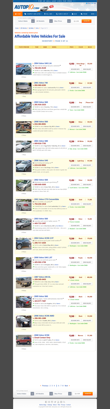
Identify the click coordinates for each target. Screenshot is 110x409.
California (72, 72)
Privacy (63, 405)
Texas (71, 110)
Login (94, 3)
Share (89, 3)
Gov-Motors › (60, 226)
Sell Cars (48, 14)
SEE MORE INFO (75, 69)
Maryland (72, 229)
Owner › (56, 70)
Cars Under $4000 (80, 91)
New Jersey (73, 149)
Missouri (72, 129)
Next (67, 386)
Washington (73, 246)
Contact (68, 405)
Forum (84, 14)
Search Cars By (62, 14)
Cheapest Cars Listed (32, 14)
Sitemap (49, 405)
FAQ (59, 405)
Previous (44, 386)
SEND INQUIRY (87, 69)
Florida (72, 91)
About (55, 405)
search (86, 21)
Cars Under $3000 (81, 72)
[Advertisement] (55, 54)
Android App (42, 405)
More (92, 14)
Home (18, 14)
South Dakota (73, 188)
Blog (74, 14)
